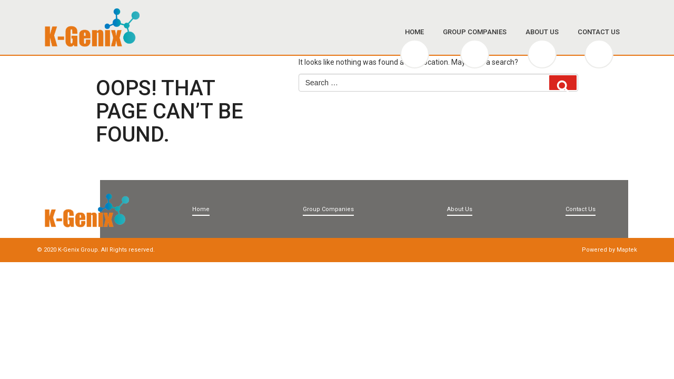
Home (414, 32)
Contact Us (599, 32)
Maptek (627, 249)
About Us (542, 32)
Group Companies (475, 32)
